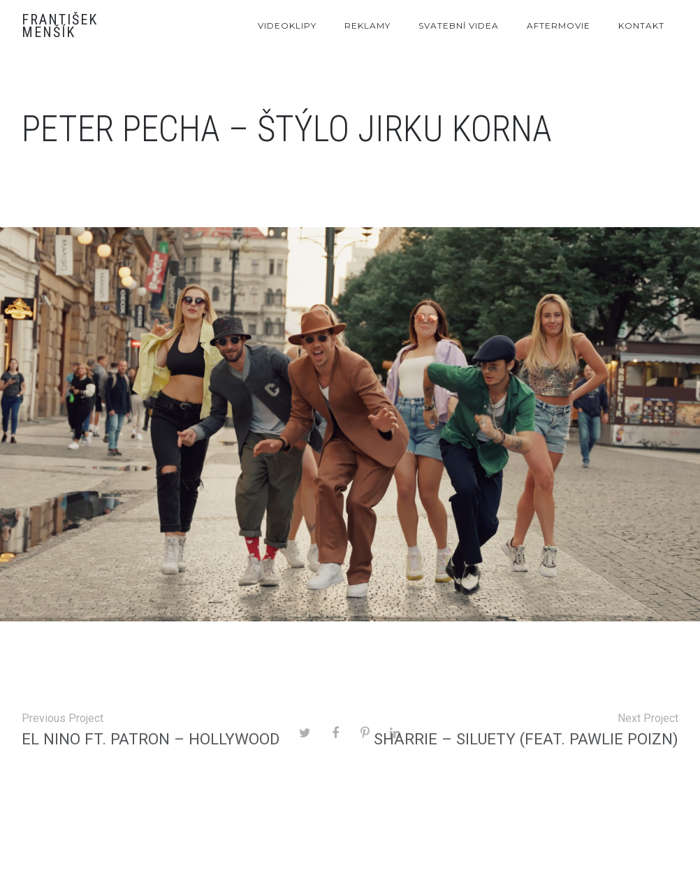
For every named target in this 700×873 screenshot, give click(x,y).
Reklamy (367, 25)
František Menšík (60, 26)
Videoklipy (287, 25)
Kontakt (641, 25)
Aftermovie (558, 25)
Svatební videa (458, 25)
